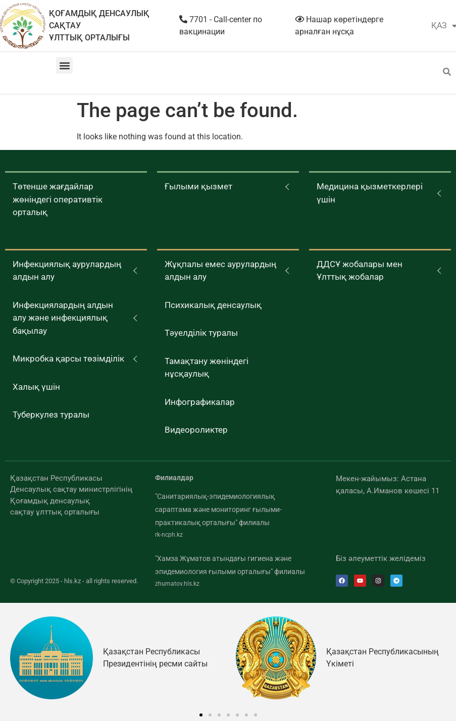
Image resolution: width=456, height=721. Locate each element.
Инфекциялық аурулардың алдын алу (67, 270)
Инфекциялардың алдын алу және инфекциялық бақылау (63, 318)
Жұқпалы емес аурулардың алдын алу (220, 270)
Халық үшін (36, 387)
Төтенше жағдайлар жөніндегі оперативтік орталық (58, 199)
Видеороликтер (196, 430)
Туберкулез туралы (51, 414)
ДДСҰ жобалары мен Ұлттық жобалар (359, 270)
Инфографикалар (200, 402)
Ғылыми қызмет (198, 186)
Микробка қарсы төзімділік (68, 358)
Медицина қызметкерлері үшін (370, 192)
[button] (64, 65)
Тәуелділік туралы (201, 333)
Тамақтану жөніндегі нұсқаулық (206, 367)
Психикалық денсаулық (213, 305)
